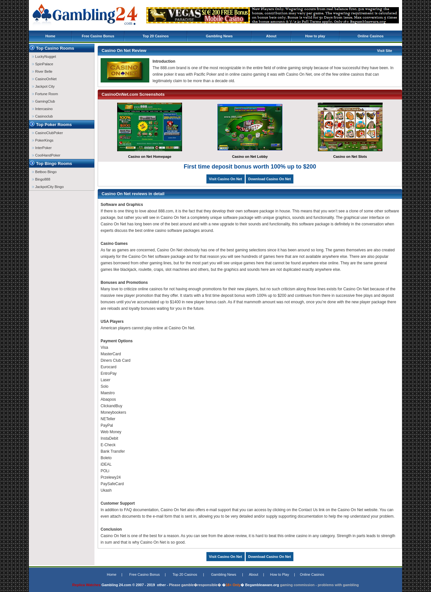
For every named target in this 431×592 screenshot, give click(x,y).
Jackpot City (43, 86)
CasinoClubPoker (47, 133)
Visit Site (384, 51)
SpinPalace (42, 64)
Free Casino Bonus (98, 36)
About (271, 36)
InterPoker (42, 148)
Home (50, 36)
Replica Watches (86, 585)
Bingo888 (41, 179)
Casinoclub (42, 116)
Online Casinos (371, 36)
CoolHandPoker (46, 155)
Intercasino (42, 109)
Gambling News (219, 36)
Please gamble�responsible (193, 585)
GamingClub (43, 101)
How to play (315, 36)
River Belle (42, 71)
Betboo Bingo (44, 172)
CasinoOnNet (44, 79)
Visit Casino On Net (225, 179)
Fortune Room (45, 94)
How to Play (279, 574)
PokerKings (42, 140)
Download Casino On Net (269, 179)
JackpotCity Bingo (48, 187)
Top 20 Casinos (155, 36)
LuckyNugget (44, 56)
